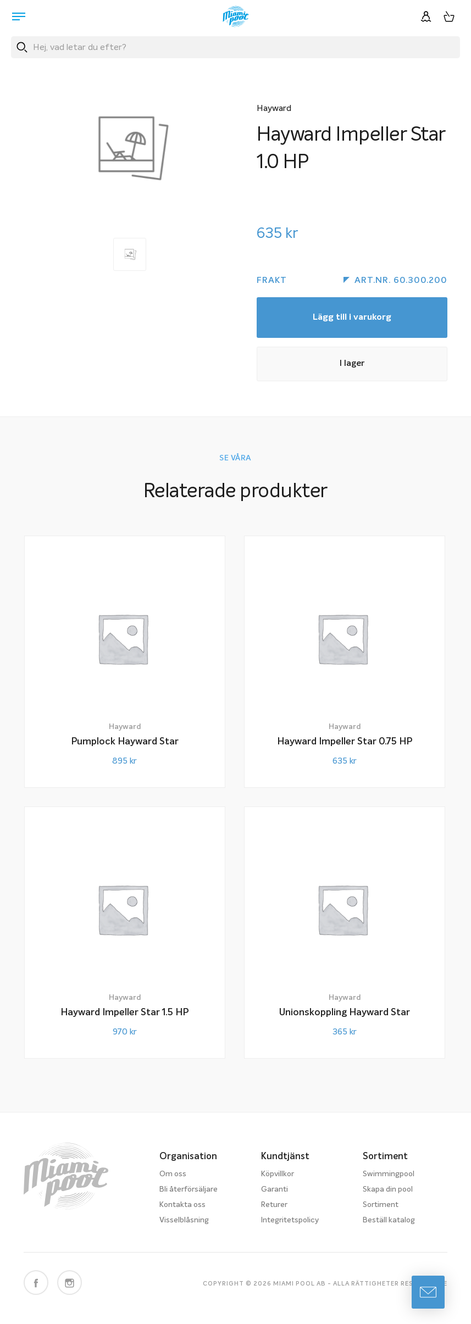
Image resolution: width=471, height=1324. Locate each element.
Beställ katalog (389, 1220)
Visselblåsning (184, 1220)
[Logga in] (425, 16)
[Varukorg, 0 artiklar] (449, 16)
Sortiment (380, 1205)
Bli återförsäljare (188, 1189)
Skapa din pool (388, 1189)
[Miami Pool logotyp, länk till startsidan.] (236, 16)
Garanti (274, 1189)
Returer (274, 1205)
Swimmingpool (388, 1174)
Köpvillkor (277, 1174)
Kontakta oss (182, 1205)
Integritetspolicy (290, 1220)
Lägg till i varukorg (352, 317)
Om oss (172, 1174)
